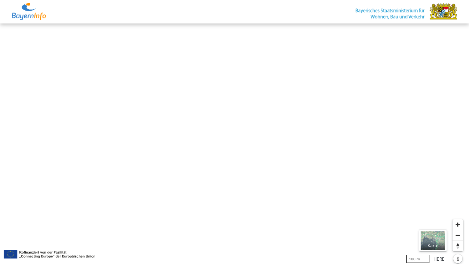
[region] (234, 143)
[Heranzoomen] (458, 224)
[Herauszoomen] (458, 235)
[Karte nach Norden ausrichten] (458, 246)
